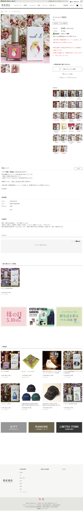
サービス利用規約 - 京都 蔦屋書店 (48, 483)
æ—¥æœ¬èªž (74, 1)
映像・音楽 (22, 478)
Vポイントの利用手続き (59, 36)
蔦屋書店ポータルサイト (67, 472)
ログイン (72, 5)
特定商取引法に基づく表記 (47, 489)
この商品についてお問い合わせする (67, 77)
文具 (21, 480)
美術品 (21, 472)
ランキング (32, 5)
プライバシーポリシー (46, 494)
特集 (39, 5)
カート (77, 6)
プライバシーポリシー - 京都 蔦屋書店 (49, 497)
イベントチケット (24, 491)
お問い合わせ (44, 478)
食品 (21, 489)
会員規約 (43, 486)
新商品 (25, 5)
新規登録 (66, 5)
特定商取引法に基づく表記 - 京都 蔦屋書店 (50, 491)
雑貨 (21, 483)
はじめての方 (44, 472)
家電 (21, 486)
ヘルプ (42, 475)
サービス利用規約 (45, 480)
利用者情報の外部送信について (48, 500)
